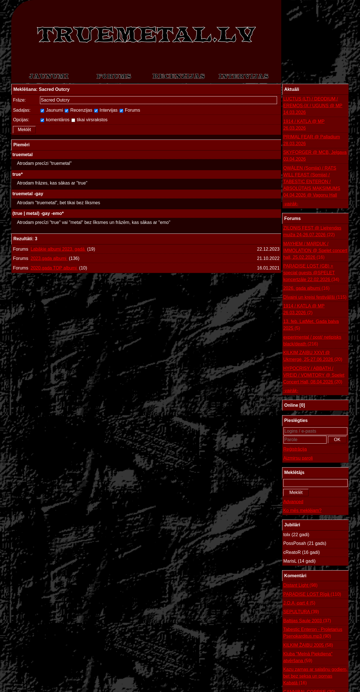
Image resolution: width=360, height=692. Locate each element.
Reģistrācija (295, 449)
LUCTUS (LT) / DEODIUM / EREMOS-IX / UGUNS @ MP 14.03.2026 (312, 105)
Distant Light (300, 585)
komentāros (54, 119)
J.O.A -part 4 (299, 603)
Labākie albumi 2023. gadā (58, 249)
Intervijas (106, 110)
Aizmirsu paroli (298, 458)
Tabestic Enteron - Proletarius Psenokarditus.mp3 (312, 633)
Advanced (293, 501)
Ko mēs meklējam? (302, 510)
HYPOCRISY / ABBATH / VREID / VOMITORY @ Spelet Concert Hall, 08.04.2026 (313, 375)
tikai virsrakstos (89, 119)
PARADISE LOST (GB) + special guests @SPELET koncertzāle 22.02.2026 (311, 273)
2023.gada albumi (49, 258)
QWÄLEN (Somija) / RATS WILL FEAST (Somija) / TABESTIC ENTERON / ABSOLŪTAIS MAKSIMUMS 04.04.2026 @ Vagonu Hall (311, 181)
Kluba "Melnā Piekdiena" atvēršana (307, 657)
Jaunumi (51, 110)
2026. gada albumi (306, 288)
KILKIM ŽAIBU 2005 (308, 645)
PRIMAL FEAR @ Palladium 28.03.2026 (311, 140)
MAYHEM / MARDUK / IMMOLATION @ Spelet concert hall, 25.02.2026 (315, 251)
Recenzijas (78, 110)
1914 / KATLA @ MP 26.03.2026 (304, 125)
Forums (130, 110)
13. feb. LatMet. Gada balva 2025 (311, 325)
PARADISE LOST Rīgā (312, 594)
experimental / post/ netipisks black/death (312, 341)
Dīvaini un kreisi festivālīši (314, 297)
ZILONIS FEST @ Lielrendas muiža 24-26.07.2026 (312, 232)
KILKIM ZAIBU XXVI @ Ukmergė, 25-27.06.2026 (312, 356)
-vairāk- (290, 203)
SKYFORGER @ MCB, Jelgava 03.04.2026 (314, 155)
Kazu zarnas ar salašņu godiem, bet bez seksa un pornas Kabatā (315, 676)
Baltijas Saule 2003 (307, 620)
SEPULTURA (301, 611)
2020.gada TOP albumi (54, 268)
